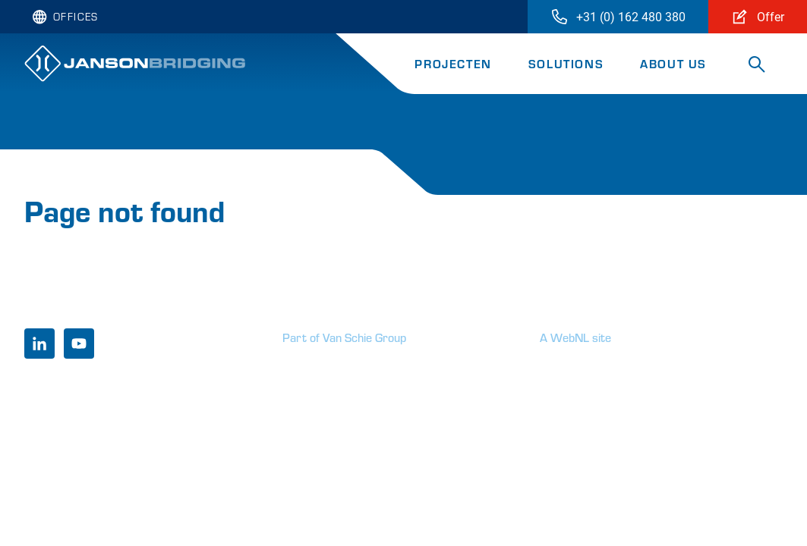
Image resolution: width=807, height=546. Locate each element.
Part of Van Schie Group (344, 337)
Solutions (566, 63)
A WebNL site (575, 337)
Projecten (453, 63)
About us (673, 63)
